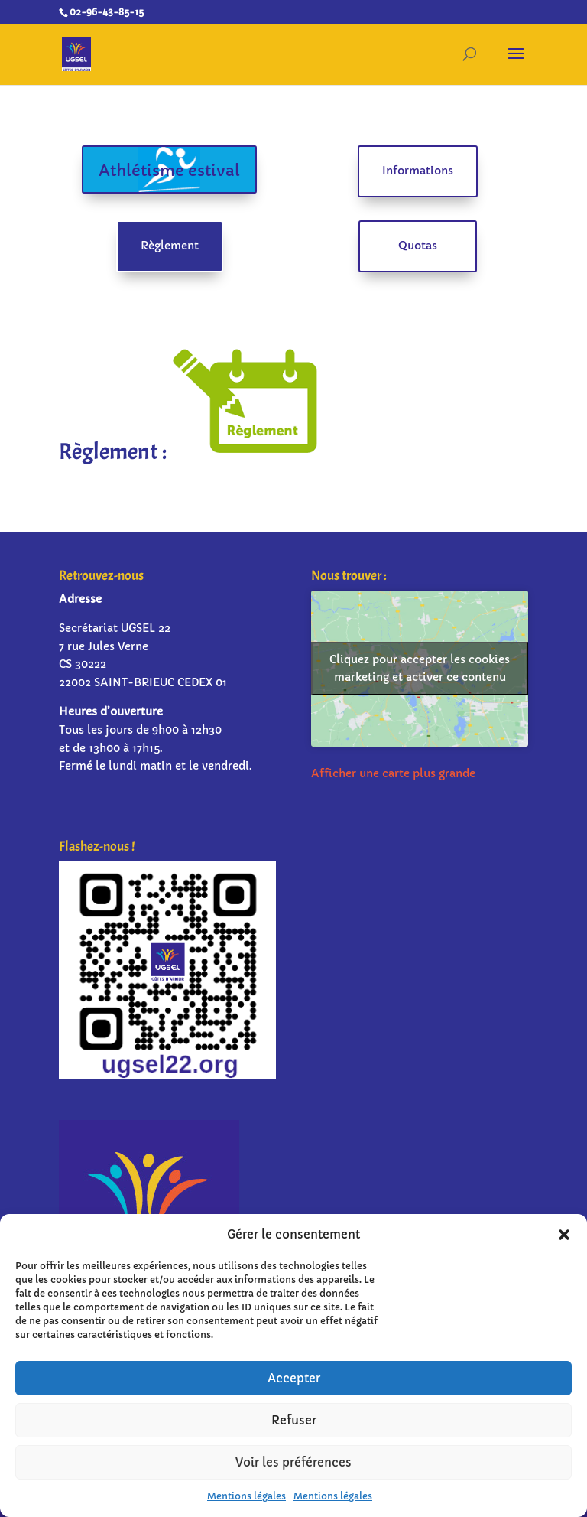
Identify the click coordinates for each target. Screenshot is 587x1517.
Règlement (170, 245)
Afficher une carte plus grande (393, 773)
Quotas (417, 245)
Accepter (294, 1378)
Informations (417, 170)
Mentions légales (246, 1496)
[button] (564, 1234)
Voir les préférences (293, 1462)
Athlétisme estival (169, 171)
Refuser (293, 1420)
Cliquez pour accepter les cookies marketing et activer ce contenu (419, 668)
